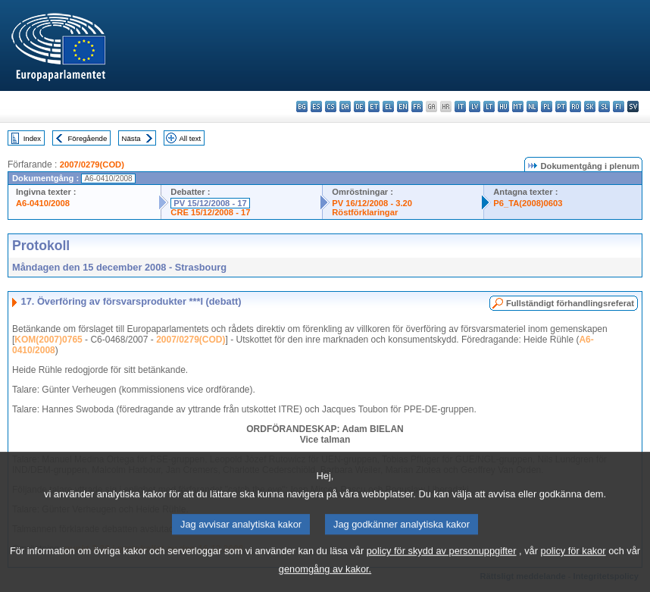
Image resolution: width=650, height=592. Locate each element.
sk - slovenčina (589, 106)
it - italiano (460, 106)
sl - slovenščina (604, 106)
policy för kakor (573, 563)
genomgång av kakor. (325, 581)
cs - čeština (330, 106)
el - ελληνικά (388, 106)
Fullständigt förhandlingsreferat (570, 303)
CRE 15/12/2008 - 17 (210, 212)
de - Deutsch (359, 106)
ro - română (575, 106)
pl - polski (546, 106)
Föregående (88, 138)
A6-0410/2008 (43, 203)
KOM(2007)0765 (48, 339)
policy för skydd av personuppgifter (442, 563)
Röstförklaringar (365, 212)
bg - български (302, 106)
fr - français (417, 106)
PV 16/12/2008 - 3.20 (372, 203)
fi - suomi (618, 106)
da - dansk (345, 106)
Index (32, 138)
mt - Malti (517, 106)
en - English (402, 106)
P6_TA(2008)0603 (527, 203)
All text (190, 138)
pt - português (561, 106)
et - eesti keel (374, 106)
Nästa (131, 138)
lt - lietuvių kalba (489, 106)
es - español (316, 106)
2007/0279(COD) (92, 164)
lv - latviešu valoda (474, 106)
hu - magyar (503, 106)
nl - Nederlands (532, 106)
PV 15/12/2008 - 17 (209, 203)
